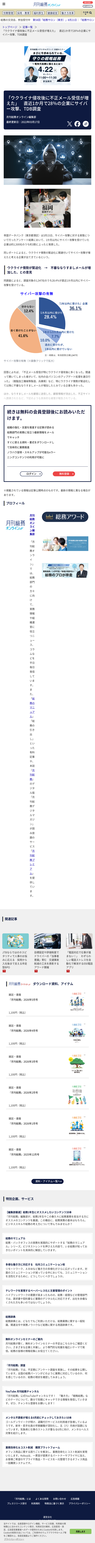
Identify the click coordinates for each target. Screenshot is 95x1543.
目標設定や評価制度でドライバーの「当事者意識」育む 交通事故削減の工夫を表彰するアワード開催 (46, 959)
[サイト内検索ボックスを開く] (90, 13)
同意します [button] (80, 1531)
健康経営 (52, 13)
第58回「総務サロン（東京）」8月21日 (55, 20)
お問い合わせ (59, 1498)
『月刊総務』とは (22, 1498)
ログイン (88, 6)
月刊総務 (32, 774)
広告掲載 (75, 1498)
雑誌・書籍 (47, 1003)
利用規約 (35, 1503)
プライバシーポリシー (79, 1503)
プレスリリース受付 (17, 1503)
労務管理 (8, 13)
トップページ (9, 27)
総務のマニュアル (32, 707)
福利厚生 (38, 13)
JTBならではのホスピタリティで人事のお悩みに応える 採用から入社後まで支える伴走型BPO (14, 959)
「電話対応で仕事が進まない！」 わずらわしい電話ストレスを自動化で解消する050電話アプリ (79, 959)
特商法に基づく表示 (54, 1503)
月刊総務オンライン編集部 (32, 524)
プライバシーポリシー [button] (14, 1539)
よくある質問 (41, 1498)
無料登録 (88, 2)
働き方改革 (67, 13)
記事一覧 (28, 27)
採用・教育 (23, 13)
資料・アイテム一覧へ (48, 1181)
